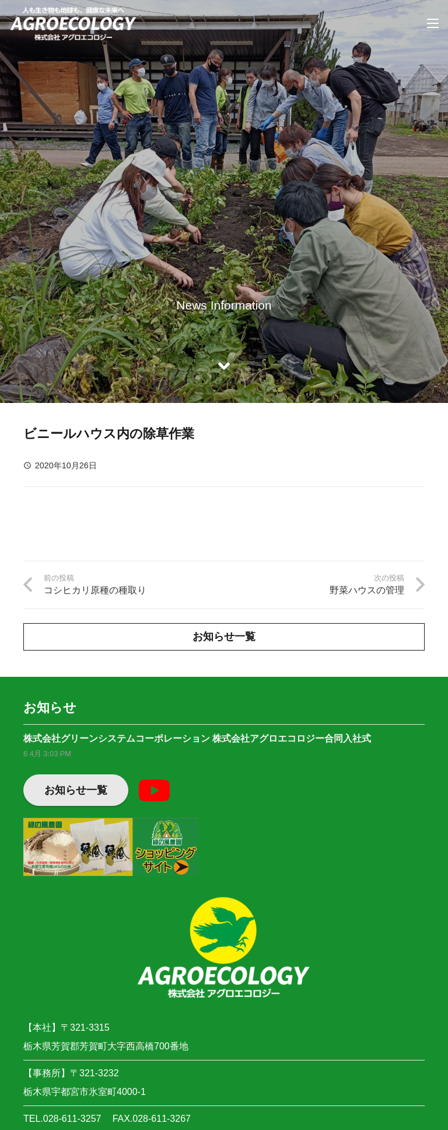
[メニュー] (432, 23)
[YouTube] (154, 790)
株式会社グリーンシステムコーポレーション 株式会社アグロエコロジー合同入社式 (197, 738)
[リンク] (73, 23)
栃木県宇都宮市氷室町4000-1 (84, 1092)
